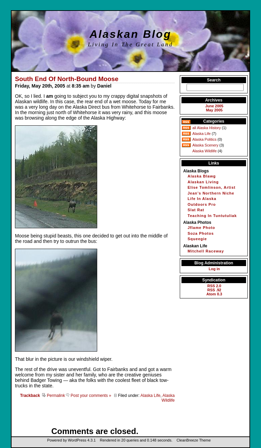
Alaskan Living (203, 182)
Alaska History (209, 128)
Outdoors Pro (202, 204)
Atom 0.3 (214, 294)
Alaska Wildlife (168, 398)
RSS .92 (214, 290)
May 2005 (214, 110)
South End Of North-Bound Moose (66, 78)
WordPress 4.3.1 (82, 440)
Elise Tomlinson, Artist (212, 187)
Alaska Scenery (205, 145)
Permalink (53, 395)
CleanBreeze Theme (193, 440)
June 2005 (214, 106)
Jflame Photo (201, 228)
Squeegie (197, 239)
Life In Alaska (202, 199)
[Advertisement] (94, 416)
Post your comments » (88, 395)
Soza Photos (201, 233)
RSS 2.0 (214, 286)
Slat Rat (196, 210)
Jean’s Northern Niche (211, 193)
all (194, 128)
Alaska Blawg (202, 176)
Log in (214, 269)
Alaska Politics (204, 139)
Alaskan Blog (130, 34)
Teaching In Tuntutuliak (212, 216)
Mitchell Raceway (206, 251)
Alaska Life (150, 395)
